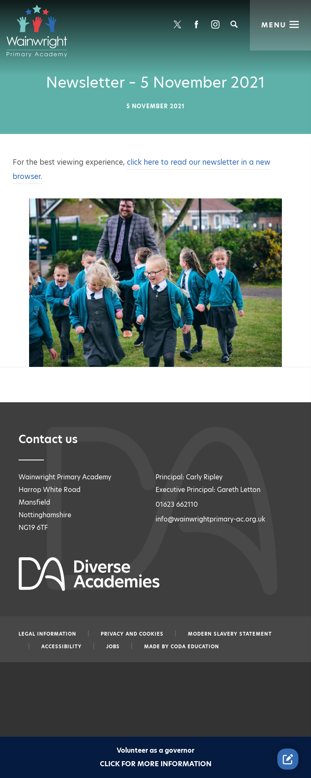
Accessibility (61, 646)
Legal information (47, 634)
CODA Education (195, 646)
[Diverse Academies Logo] (40, 30)
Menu (274, 24)
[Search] (234, 24)
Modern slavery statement (230, 634)
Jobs (113, 646)
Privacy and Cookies (132, 634)
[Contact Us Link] (287, 759)
